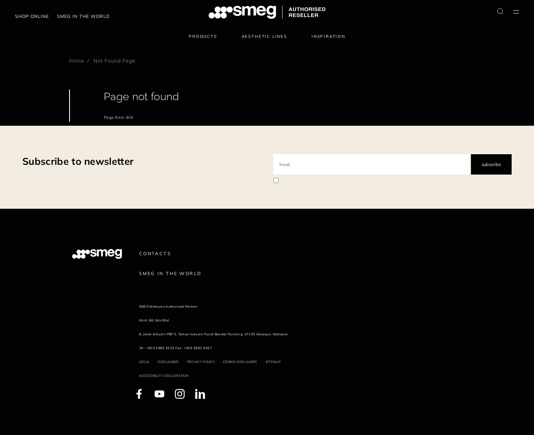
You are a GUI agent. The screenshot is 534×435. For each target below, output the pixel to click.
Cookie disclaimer (240, 362)
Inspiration (328, 36)
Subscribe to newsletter (77, 161)
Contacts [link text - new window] (155, 253)
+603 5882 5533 (160, 348)
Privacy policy (201, 362)
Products (203, 36)
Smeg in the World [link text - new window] (170, 273)
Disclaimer (168, 362)
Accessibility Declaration (164, 376)
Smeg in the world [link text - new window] (83, 16)
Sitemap (273, 362)
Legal (144, 362)
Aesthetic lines (264, 36)
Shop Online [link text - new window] (32, 16)
